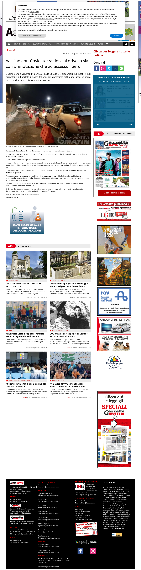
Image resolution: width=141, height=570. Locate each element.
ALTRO (100, 44)
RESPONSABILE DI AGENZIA (84, 498)
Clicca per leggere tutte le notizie (111, 53)
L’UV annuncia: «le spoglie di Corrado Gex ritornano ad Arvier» (69, 335)
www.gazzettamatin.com (18, 493)
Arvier (68, 348)
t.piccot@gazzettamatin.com (47, 532)
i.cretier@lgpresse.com (82, 515)
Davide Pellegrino (32, 348)
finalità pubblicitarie (46, 19)
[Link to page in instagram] (103, 68)
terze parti (53, 14)
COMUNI (17, 44)
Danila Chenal (77, 348)
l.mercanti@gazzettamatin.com (48, 487)
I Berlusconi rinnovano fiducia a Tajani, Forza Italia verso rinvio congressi (120, 88)
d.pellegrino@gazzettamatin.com (49, 513)
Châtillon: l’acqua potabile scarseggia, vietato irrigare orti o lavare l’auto (69, 285)
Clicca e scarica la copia (114, 193)
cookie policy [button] (34, 12)
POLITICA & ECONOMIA (62, 44)
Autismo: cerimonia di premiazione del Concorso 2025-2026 (26, 385)
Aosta (25, 398)
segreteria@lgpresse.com (87, 495)
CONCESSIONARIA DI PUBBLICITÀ (86, 482)
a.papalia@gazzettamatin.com (48, 526)
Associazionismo (14, 381)
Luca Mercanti (77, 398)
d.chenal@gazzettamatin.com (48, 501)
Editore (13, 497)
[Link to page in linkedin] (115, 68)
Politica (60, 331)
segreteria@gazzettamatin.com (24, 534)
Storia (66, 331)
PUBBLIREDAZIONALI (58, 381)
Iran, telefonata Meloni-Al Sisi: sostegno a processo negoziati (120, 101)
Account (78, 506)
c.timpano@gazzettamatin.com (48, 520)
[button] (122, 5)
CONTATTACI (42, 556)
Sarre (68, 398)
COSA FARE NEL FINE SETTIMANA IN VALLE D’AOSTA (24, 285)
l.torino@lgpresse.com (82, 511)
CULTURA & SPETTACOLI (42, 44)
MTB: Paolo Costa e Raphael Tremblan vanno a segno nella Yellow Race (25, 335)
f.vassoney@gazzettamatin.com (49, 538)
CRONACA (26, 44)
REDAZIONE (14, 527)
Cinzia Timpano (71, 53)
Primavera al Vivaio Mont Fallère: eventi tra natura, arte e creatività (67, 385)
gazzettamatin (33, 297)
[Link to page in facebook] (96, 68)
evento (54, 331)
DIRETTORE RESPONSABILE (47, 482)
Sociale (29, 381)
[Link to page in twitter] (109, 68)
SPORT (75, 44)
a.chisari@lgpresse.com (87, 503)
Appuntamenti (13, 281)
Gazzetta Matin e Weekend (119, 133)
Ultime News (24, 246)
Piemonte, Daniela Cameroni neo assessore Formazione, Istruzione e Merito (119, 113)
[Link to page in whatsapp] (121, 68)
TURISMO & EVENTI (88, 44)
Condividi (99, 62)
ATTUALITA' (55, 281)
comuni (62, 281)
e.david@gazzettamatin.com (47, 507)
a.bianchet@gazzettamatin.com (48, 495)
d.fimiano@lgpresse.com (83, 519)
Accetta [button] (117, 35)
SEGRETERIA (42, 541)
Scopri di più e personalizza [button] (31, 35)
